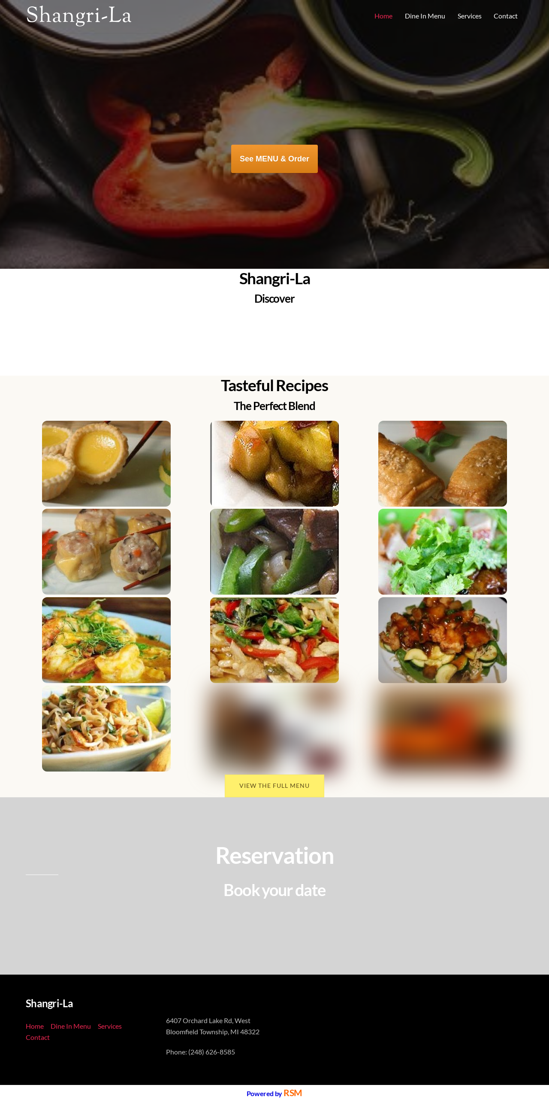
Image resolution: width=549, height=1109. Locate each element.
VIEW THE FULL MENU (274, 784)
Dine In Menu (425, 16)
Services (470, 16)
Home (383, 16)
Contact (506, 16)
